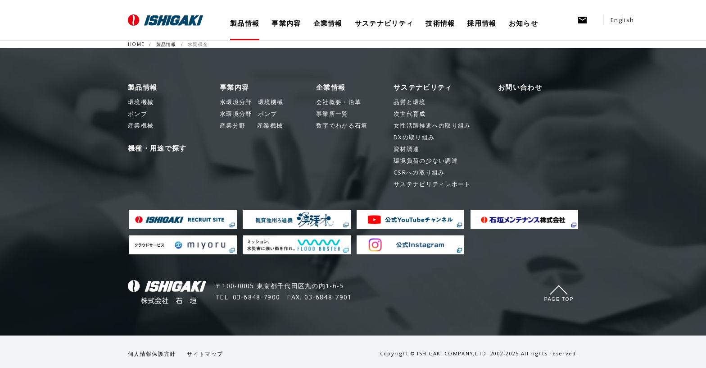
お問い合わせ (520, 87)
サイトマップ (205, 354)
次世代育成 (410, 114)
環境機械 (252, 102)
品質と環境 (410, 102)
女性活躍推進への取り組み (432, 125)
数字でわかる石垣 (341, 125)
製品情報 (244, 23)
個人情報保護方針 (152, 354)
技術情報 (440, 23)
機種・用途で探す (157, 147)
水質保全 (198, 44)
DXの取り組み (414, 137)
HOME (136, 44)
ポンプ (248, 114)
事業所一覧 (332, 114)
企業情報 (328, 23)
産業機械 (251, 125)
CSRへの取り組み (419, 172)
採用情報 (481, 23)
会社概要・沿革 (338, 102)
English (622, 20)
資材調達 (406, 149)
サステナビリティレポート (432, 184)
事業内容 (286, 23)
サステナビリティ (384, 23)
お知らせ (523, 23)
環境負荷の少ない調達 (426, 160)
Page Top (559, 299)
